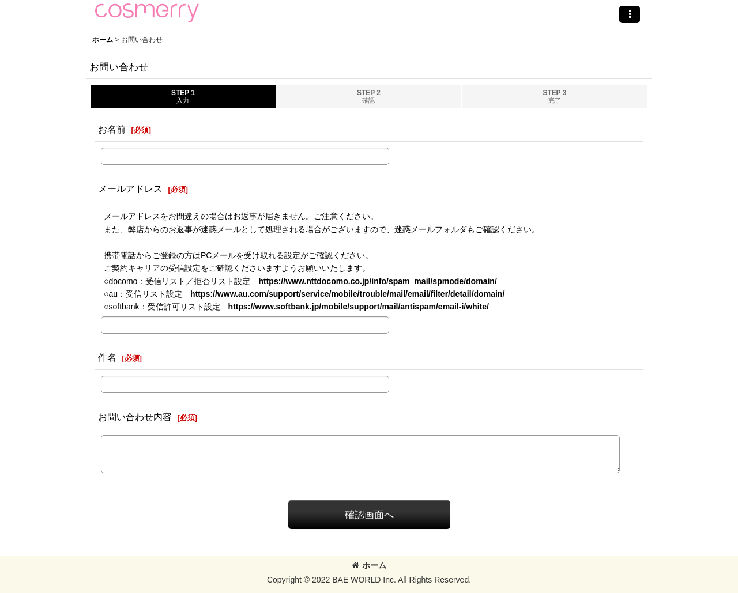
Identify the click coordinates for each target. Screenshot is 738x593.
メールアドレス (130, 188)
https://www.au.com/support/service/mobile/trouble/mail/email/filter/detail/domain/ (347, 294)
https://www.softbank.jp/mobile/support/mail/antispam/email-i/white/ (358, 306)
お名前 (112, 129)
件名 (107, 357)
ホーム (369, 565)
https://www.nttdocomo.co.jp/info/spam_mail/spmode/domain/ (377, 281)
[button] (629, 14)
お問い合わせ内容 (135, 416)
